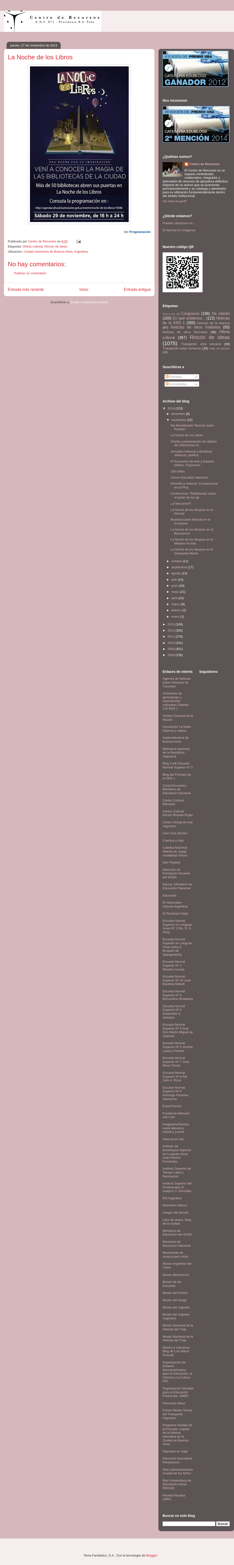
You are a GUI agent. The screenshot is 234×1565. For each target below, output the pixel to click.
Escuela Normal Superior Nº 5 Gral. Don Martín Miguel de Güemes (178, 1030)
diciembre (178, 414)
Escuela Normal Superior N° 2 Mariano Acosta (174, 965)
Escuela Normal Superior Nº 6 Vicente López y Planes (178, 1046)
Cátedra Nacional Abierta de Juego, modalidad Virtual (175, 851)
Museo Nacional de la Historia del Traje (178, 1327)
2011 (171, 636)
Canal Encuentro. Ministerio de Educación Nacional (177, 789)
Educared (169, 895)
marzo (176, 604)
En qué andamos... (189, 318)
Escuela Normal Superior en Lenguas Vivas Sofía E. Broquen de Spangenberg (177, 946)
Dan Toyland (171, 862)
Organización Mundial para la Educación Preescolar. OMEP (178, 1392)
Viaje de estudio (219, 348)
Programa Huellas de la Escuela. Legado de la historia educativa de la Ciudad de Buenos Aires (177, 1434)
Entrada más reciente (26, 289)
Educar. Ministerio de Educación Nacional (177, 886)
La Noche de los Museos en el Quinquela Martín (191, 551)
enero (175, 616)
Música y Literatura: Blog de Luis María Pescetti (176, 1351)
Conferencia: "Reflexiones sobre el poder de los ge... (193, 495)
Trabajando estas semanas (182, 348)
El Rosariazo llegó (175, 913)
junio (175, 585)
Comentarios (176, 384)
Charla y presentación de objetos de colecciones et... (193, 443)
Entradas (174, 377)
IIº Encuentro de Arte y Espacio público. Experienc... (192, 463)
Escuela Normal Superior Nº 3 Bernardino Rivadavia (178, 995)
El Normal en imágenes (179, 230)
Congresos (190, 313)
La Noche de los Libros (186, 435)
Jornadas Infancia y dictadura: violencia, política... (191, 453)
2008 (171, 655)
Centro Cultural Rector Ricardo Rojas (178, 813)
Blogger (151, 1555)
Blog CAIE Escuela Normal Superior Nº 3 (178, 765)
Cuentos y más (173, 840)
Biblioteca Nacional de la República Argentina (176, 752)
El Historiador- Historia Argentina (175, 904)
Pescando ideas (174, 1403)
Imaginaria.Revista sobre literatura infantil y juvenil (176, 1128)
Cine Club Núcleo (175, 833)
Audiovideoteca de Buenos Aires (176, 739)
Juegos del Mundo (175, 1212)
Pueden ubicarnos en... (179, 223)
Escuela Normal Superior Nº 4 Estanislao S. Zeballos (174, 1011)
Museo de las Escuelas (172, 1284)
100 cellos (177, 471)
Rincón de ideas (55, 246)
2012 (171, 630)
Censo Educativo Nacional (188, 477)
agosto (176, 573)
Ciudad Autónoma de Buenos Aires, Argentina (55, 251)
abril (174, 598)
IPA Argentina (172, 1198)
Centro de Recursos (204, 164)
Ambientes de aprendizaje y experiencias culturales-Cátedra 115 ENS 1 (175, 701)
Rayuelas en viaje (175, 1451)
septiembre (179, 567)
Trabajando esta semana (201, 344)
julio (174, 579)
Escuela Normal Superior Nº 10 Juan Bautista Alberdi (177, 980)
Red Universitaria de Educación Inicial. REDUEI (177, 1484)
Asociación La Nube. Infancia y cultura (177, 728)
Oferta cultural (33, 246)
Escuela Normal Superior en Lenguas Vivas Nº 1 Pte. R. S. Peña (177, 926)
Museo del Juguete (176, 1307)
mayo (175, 592)
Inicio (83, 289)
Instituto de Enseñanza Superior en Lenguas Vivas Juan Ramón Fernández (177, 1153)
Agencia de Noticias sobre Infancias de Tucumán (177, 682)
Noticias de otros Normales (185, 332)
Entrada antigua (137, 289)
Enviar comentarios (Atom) (89, 302)
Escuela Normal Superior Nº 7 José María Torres (176, 1061)
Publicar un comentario (30, 273)
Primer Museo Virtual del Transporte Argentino (177, 1414)
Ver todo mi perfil (174, 201)
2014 (171, 408)
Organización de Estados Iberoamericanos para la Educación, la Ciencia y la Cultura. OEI (177, 1371)
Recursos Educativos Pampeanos (177, 1460)
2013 (171, 624)
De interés (221, 313)
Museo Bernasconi (176, 1275)
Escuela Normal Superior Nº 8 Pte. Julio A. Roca (175, 1076)
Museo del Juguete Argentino (176, 1316)
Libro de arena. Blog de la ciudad (177, 1222)
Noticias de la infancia (213, 323)
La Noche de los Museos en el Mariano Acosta (191, 541)
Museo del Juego (175, 1300)
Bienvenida (169, 314)
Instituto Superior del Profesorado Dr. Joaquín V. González (177, 1187)
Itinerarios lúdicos (175, 1205)
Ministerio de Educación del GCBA (177, 1232)
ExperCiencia (172, 1106)
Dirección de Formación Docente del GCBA (176, 873)
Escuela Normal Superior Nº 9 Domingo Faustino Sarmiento (175, 1093)
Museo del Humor (175, 1293)
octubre (177, 561)
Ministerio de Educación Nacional (177, 1243)
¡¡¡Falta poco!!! (180, 503)
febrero (176, 610)
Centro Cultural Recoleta (173, 802)
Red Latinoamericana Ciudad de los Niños (178, 1471)
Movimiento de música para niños (175, 1254)
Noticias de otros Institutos (195, 327)
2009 (171, 649)
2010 (171, 643)
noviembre (179, 420)
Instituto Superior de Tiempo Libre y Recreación (177, 1172)
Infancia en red (173, 1139)
